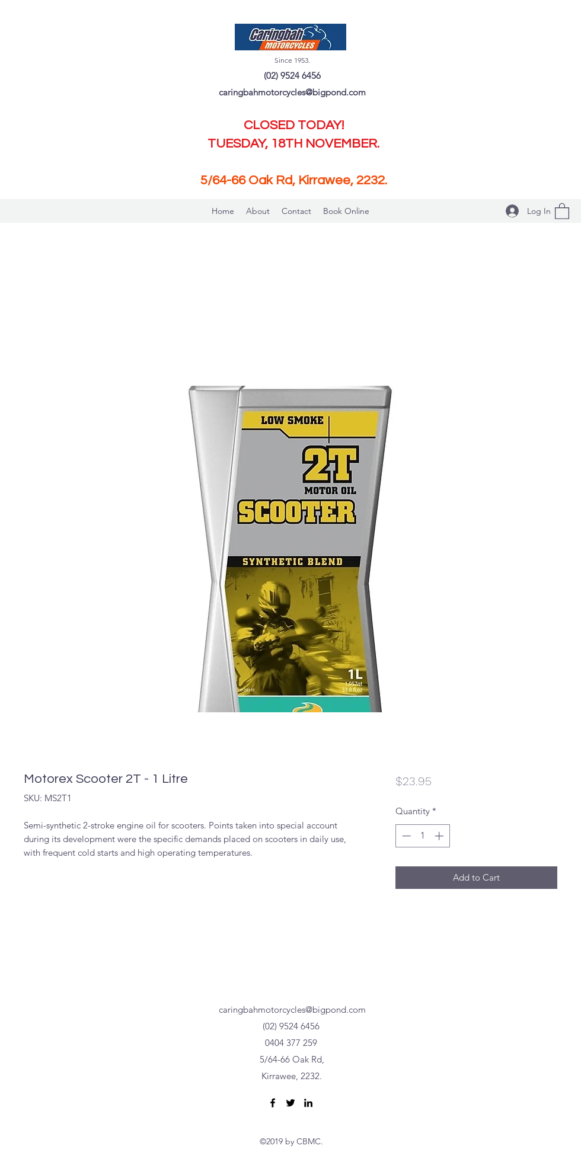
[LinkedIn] (308, 1103)
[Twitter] (290, 1103)
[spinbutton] (422, 836)
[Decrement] (405, 836)
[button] (562, 210)
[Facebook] (273, 1103)
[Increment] (440, 836)
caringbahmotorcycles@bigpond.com (292, 92)
